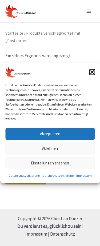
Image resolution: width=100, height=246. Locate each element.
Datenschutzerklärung (24, 175)
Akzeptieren (50, 133)
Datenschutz (62, 234)
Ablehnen (50, 148)
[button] (92, 72)
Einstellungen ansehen (50, 163)
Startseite (14, 33)
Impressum (84, 175)
